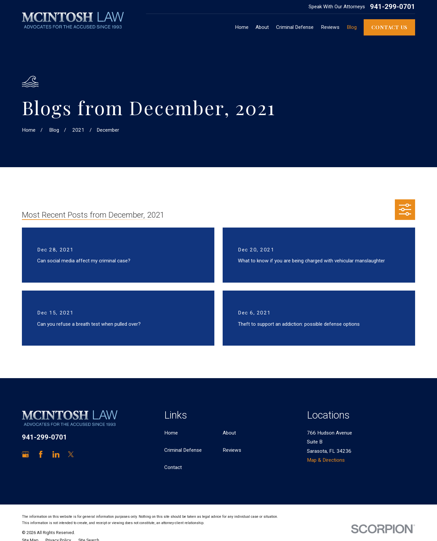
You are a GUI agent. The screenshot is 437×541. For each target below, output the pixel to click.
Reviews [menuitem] (330, 27)
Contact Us (389, 27)
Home (171, 433)
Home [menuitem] (242, 27)
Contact (173, 467)
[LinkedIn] (55, 454)
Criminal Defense (183, 450)
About (229, 433)
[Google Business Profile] (25, 454)
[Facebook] (40, 454)
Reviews (232, 450)
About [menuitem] (262, 27)
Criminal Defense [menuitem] (295, 27)
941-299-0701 (392, 6)
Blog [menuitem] (352, 27)
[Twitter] (70, 454)
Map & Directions (326, 460)
